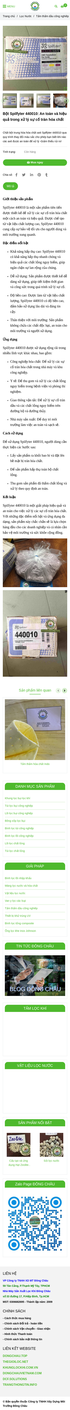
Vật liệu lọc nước (15, 893)
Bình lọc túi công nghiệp (19, 828)
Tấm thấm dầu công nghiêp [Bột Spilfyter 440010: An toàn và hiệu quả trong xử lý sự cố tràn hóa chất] (52, 16)
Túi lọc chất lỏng (15, 850)
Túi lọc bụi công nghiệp (19, 805)
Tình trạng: (10, 151)
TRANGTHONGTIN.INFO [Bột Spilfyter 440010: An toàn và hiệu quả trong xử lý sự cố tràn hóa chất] (20, 1384)
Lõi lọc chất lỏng (15, 843)
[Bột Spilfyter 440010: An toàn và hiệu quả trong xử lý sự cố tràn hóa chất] (35, 6)
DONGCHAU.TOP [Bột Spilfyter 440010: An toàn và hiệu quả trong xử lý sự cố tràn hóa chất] (15, 1356)
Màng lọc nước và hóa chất (21, 885)
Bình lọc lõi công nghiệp (19, 835)
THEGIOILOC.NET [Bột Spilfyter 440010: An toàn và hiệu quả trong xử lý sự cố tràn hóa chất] (15, 1361)
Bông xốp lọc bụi (15, 820)
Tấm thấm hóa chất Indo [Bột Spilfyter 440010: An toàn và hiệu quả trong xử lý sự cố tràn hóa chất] (35, 763)
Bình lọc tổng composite (19, 923)
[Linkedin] (31, 175)
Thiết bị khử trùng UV (18, 915)
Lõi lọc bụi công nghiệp (19, 813)
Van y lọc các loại (15, 900)
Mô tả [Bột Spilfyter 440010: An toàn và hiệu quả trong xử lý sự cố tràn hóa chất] (10, 186)
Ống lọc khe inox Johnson (20, 930)
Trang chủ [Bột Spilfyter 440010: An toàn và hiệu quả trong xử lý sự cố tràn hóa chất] (9, 16)
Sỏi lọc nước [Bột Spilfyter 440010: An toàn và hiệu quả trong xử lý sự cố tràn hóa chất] (51, 1160)
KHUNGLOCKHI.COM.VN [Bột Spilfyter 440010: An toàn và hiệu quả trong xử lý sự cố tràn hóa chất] (20, 1367)
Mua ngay (35, 162)
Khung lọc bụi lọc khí (17, 798)
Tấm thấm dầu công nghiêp (21, 908)
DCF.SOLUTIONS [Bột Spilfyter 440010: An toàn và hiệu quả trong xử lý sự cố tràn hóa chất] (15, 1379)
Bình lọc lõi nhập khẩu (18, 878)
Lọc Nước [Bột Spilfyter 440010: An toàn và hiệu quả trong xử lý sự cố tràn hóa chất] (25, 16)
